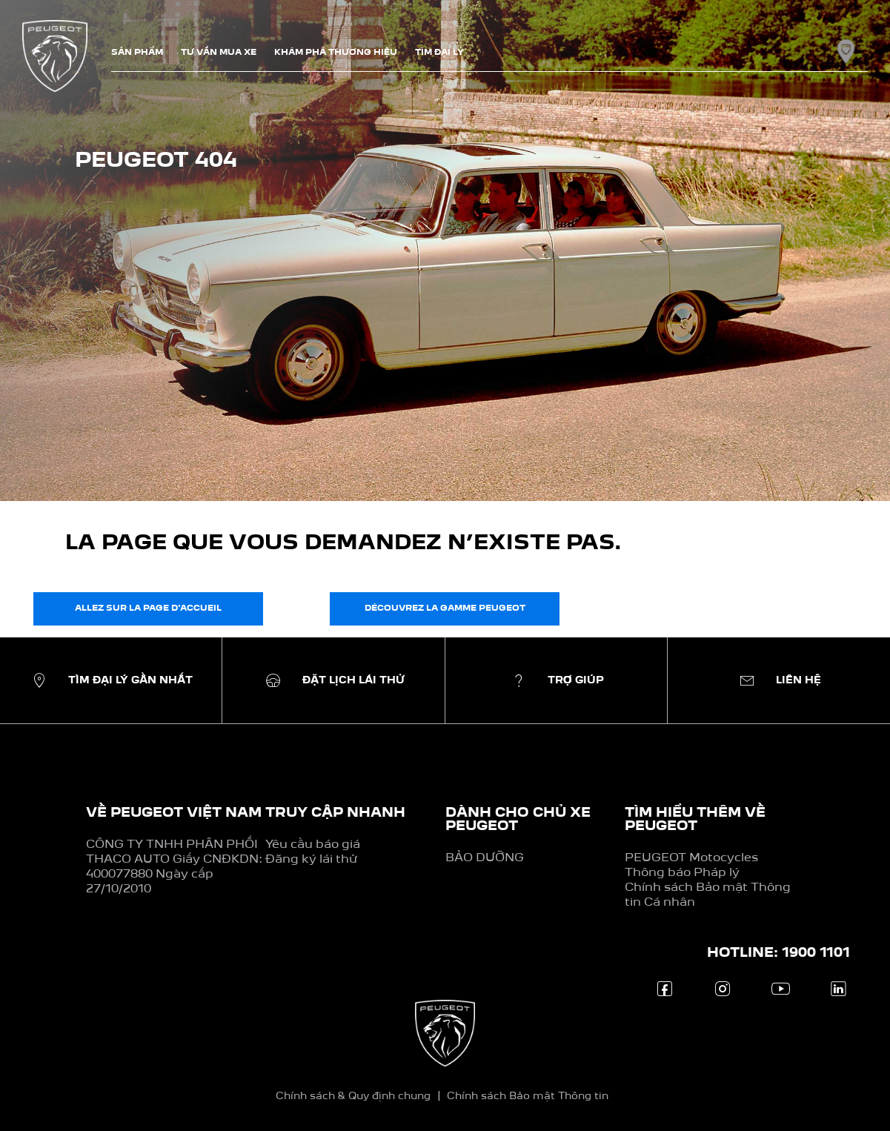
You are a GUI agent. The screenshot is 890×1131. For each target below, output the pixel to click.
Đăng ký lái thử (311, 860)
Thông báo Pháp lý (682, 873)
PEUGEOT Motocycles (691, 858)
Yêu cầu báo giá (312, 845)
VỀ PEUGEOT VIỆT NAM (174, 813)
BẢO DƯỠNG (484, 858)
